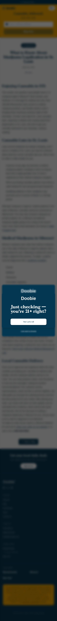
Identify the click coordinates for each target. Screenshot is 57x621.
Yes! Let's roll (28, 322)
